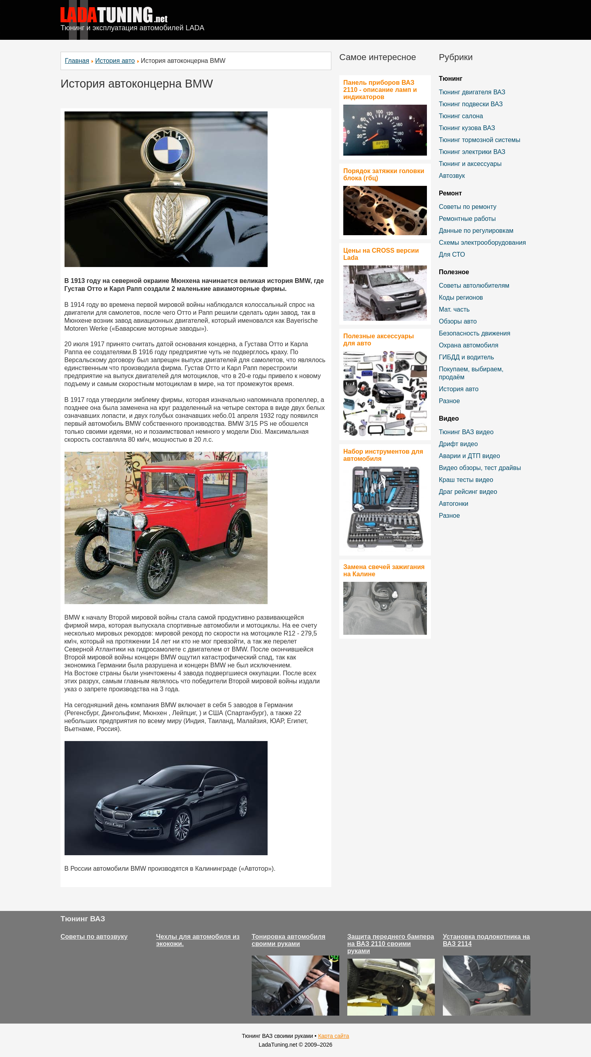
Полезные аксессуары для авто (378, 340)
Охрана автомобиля (468, 345)
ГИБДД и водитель (466, 357)
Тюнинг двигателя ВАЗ (472, 92)
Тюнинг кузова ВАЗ (467, 128)
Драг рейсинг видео (468, 491)
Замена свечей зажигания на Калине (384, 570)
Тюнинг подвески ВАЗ (471, 104)
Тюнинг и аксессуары (470, 163)
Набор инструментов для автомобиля (383, 455)
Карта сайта (333, 1036)
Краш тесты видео (466, 479)
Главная (77, 60)
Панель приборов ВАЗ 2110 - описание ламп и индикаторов (380, 89)
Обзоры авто (458, 321)
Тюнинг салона (461, 116)
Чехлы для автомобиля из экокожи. (198, 940)
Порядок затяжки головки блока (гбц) (383, 174)
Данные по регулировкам (476, 230)
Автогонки (453, 503)
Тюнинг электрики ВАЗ (472, 151)
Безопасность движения (474, 333)
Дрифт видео (458, 444)
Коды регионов (461, 297)
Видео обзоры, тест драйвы (480, 467)
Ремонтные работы (467, 218)
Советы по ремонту (467, 206)
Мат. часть (454, 309)
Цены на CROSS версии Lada (381, 254)
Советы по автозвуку (94, 936)
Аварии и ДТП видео (469, 455)
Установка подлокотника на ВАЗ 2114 (486, 940)
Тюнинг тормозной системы (480, 140)
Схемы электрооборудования (482, 242)
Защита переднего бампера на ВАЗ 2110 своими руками (390, 943)
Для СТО (452, 254)
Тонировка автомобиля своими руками (288, 940)
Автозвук (452, 175)
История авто (115, 60)
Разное (449, 401)
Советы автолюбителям (474, 285)
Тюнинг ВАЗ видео (466, 432)
